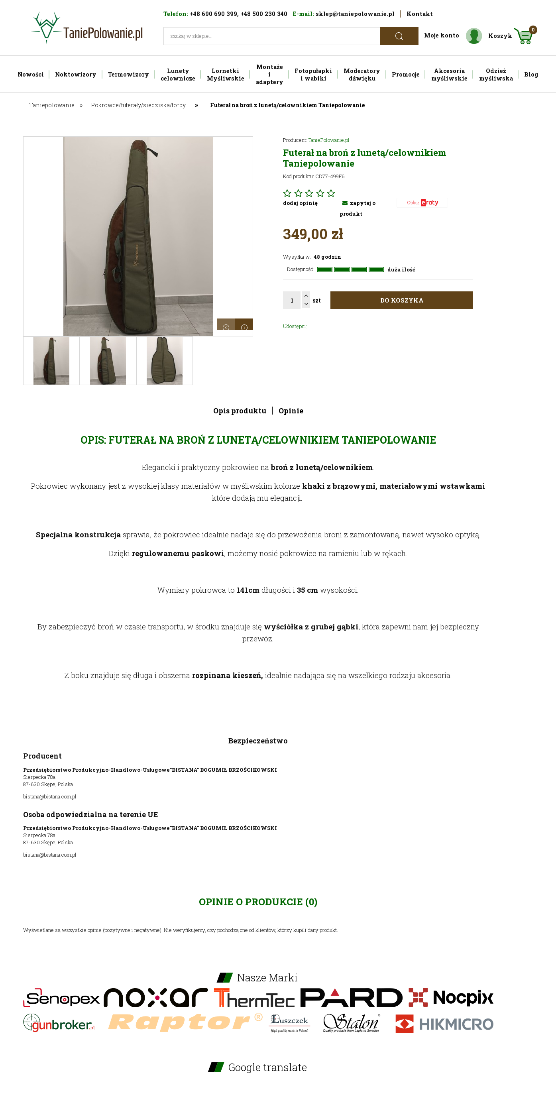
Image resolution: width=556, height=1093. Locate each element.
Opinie (291, 410)
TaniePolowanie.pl (329, 140)
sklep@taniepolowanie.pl (355, 14)
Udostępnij (295, 326)
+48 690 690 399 (213, 14)
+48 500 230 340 (263, 14)
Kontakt (420, 14)
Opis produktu (239, 410)
